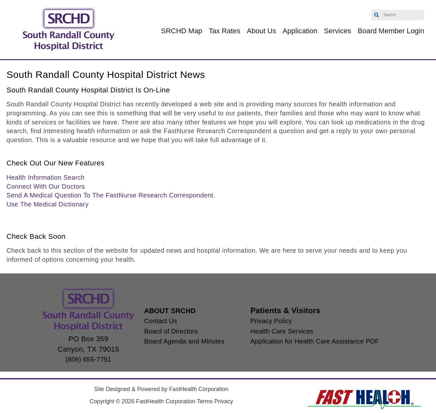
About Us (261, 31)
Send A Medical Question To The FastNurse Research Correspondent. (110, 195)
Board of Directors (162, 331)
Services (337, 31)
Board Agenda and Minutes (177, 341)
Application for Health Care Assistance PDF (319, 341)
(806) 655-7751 (76, 359)
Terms (205, 401)
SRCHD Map (181, 31)
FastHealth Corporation (199, 389)
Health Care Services (283, 331)
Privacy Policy (271, 321)
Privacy (223, 401)
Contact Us (150, 321)
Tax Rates (224, 31)
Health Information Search (45, 177)
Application (300, 31)
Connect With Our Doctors (45, 186)
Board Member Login (391, 31)
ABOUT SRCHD (161, 310)
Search (377, 15)
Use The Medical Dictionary (47, 204)
